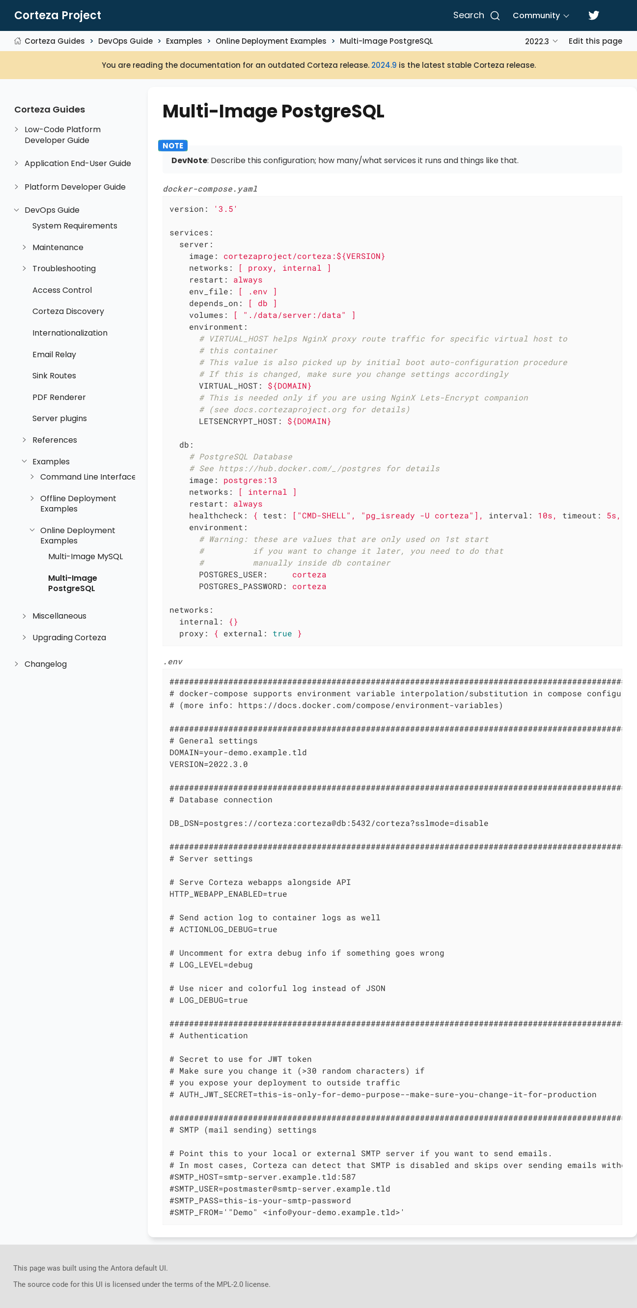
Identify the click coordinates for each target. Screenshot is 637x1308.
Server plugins (59, 418)
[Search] (475, 16)
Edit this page (595, 41)
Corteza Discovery (68, 311)
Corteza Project (57, 15)
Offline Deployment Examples (78, 503)
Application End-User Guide (78, 163)
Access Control (62, 290)
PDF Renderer (59, 397)
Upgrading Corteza (69, 637)
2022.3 (537, 41)
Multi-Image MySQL (85, 556)
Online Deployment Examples (271, 41)
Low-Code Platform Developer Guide (63, 134)
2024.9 (384, 65)
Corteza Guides (55, 41)
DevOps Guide (125, 41)
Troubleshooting (64, 268)
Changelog (46, 664)
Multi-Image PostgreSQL (386, 41)
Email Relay (54, 354)
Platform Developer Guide (75, 187)
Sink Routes (54, 375)
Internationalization (70, 333)
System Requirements (74, 226)
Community (536, 15)
